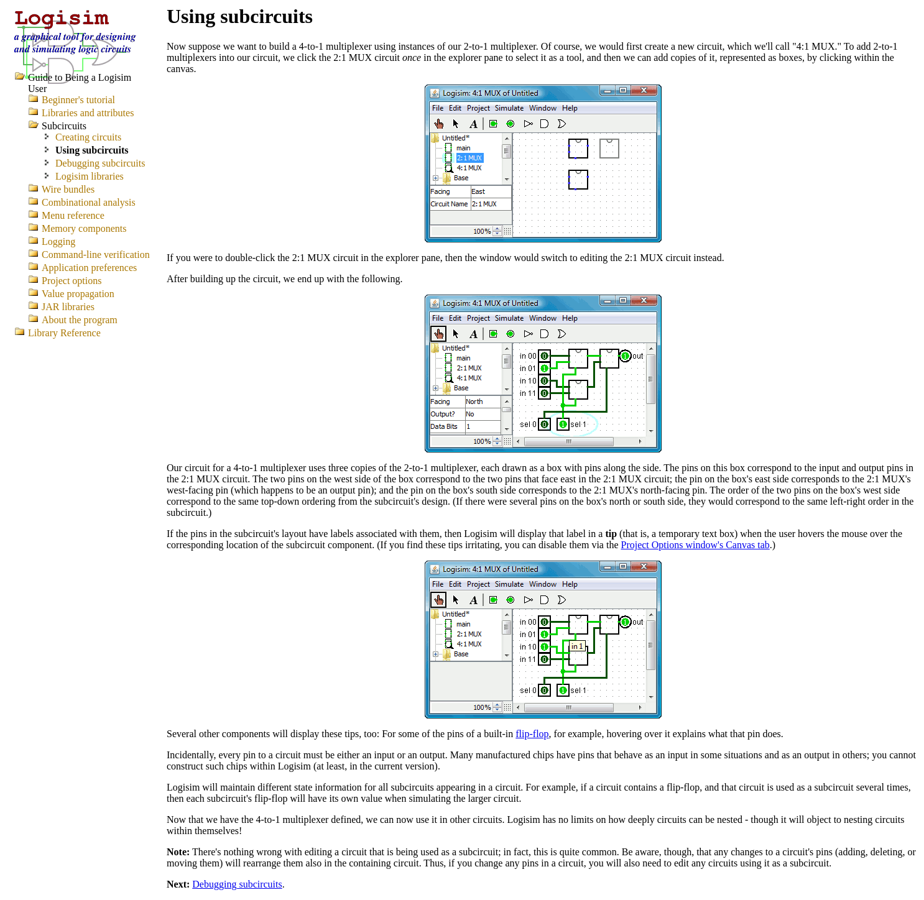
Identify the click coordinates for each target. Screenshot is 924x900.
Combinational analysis (89, 202)
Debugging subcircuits (237, 884)
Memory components (84, 228)
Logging (58, 241)
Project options (71, 280)
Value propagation (78, 293)
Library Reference (64, 333)
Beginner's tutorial (78, 99)
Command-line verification (96, 254)
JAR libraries (68, 306)
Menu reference (73, 215)
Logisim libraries (89, 176)
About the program (80, 320)
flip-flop (531, 733)
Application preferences (89, 267)
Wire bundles (68, 189)
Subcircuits (64, 126)
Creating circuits (88, 137)
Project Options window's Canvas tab (695, 545)
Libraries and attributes (88, 113)
